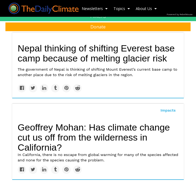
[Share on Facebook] (22, 88)
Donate (98, 27)
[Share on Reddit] (77, 88)
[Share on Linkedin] (44, 88)
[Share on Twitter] (33, 88)
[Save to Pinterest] (66, 88)
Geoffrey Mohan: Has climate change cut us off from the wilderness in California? (94, 137)
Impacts (168, 110)
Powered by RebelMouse (179, 14)
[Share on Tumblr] (55, 88)
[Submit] (188, 45)
